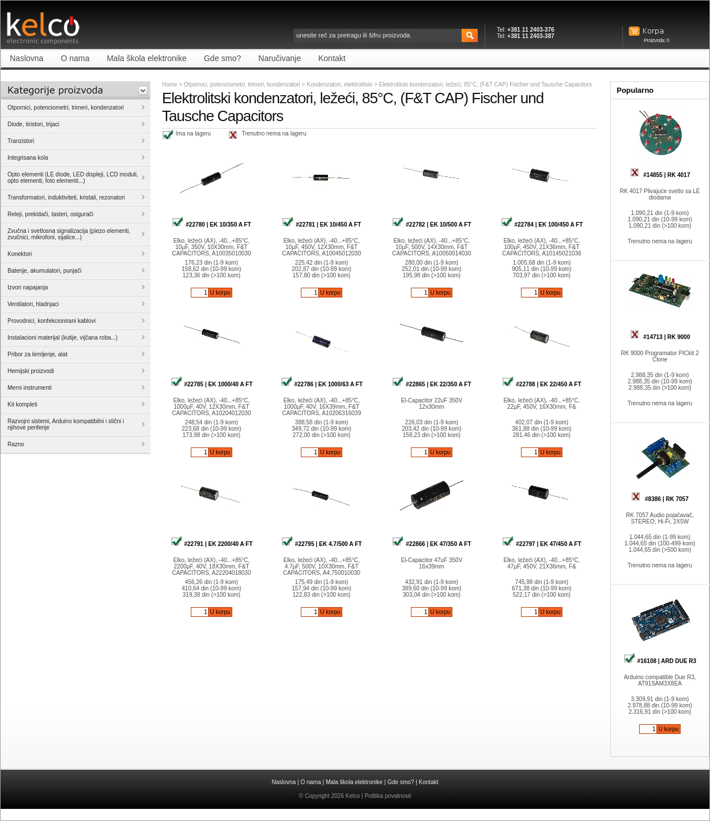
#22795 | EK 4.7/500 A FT (321, 544)
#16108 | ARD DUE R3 (660, 661)
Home (170, 84)
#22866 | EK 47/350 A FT (431, 544)
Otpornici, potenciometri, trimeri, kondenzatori (242, 84)
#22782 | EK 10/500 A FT (431, 224)
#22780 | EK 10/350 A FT (211, 224)
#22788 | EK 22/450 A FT (541, 384)
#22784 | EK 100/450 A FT (542, 224)
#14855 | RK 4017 (660, 175)
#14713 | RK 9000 (660, 337)
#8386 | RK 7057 (659, 499)
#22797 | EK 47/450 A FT (541, 544)
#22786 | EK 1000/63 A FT (322, 384)
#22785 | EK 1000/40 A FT (212, 384)
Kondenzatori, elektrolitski (340, 84)
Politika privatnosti (388, 796)
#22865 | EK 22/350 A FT (431, 384)
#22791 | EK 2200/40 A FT (212, 544)
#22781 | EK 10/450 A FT (321, 224)
